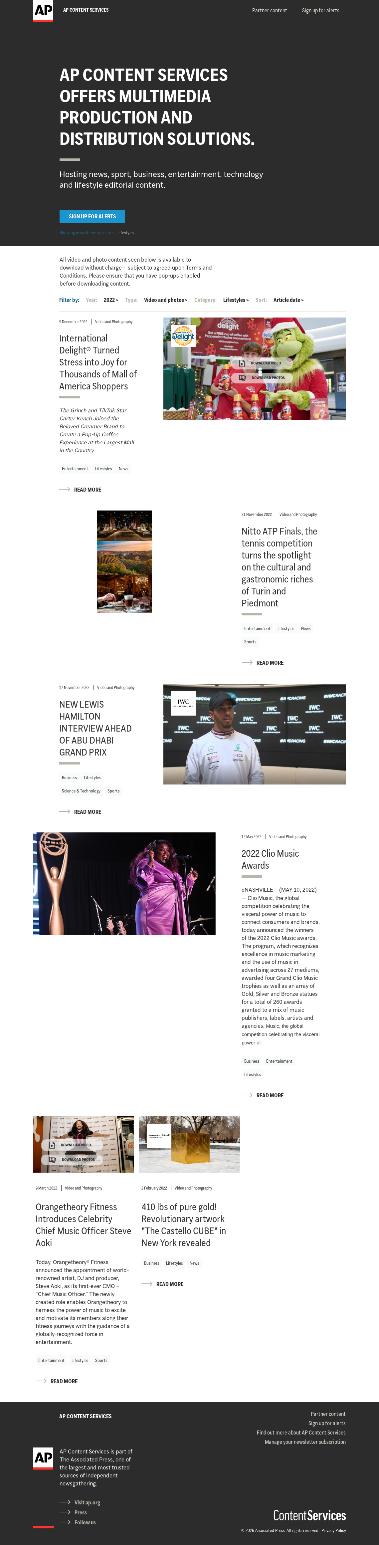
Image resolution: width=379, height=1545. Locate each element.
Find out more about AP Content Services (301, 1432)
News (123, 469)
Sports (250, 642)
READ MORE (87, 489)
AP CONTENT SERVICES (85, 1416)
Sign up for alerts (320, 10)
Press (81, 1512)
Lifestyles (125, 233)
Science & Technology (81, 791)
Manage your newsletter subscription (305, 1441)
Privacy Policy (333, 1530)
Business (69, 777)
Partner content (269, 10)
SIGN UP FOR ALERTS (92, 216)
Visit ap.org (87, 1502)
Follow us (85, 1522)
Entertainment (75, 469)
